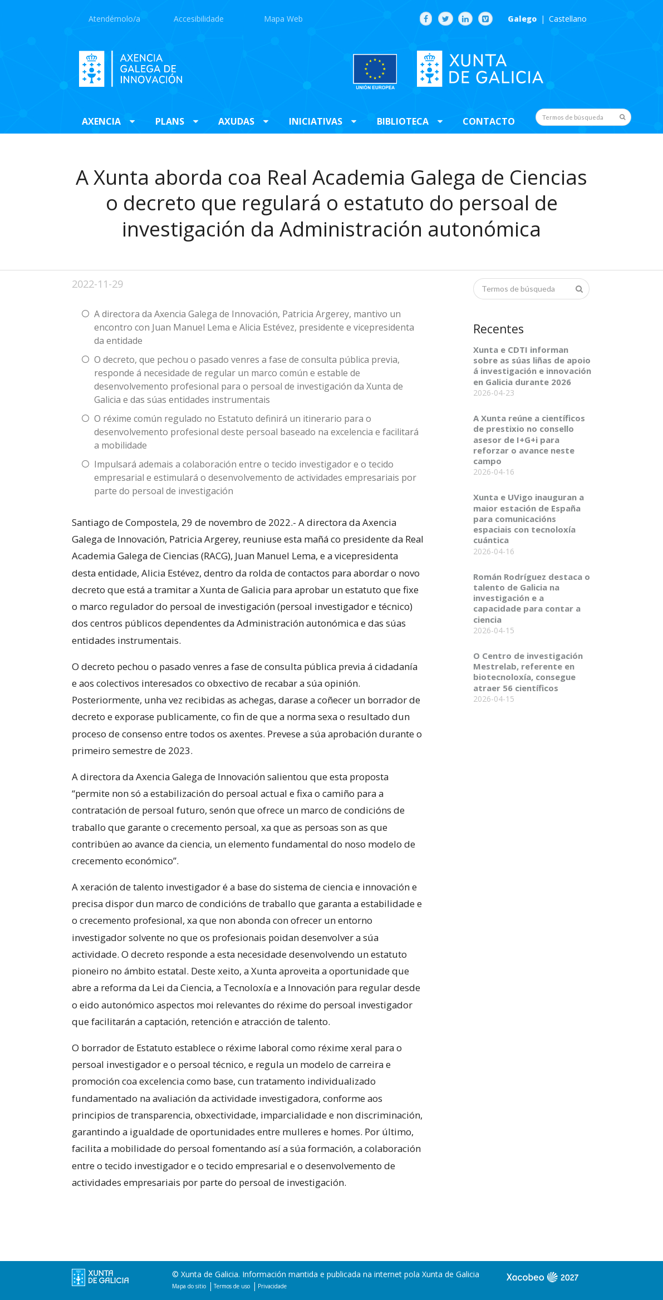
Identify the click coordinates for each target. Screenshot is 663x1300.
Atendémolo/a (114, 18)
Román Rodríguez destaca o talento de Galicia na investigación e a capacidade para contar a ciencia (531, 598)
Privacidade (272, 1286)
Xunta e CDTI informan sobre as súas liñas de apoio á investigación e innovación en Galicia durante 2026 (532, 365)
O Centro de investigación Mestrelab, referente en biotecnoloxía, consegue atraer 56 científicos (528, 671)
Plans (169, 121)
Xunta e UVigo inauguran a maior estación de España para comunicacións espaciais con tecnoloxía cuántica (528, 518)
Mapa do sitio (189, 1286)
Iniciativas (315, 121)
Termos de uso (232, 1286)
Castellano (568, 19)
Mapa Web (283, 18)
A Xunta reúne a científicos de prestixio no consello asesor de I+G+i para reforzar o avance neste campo (529, 439)
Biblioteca (403, 121)
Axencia (101, 121)
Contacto (489, 121)
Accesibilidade (199, 18)
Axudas (236, 121)
